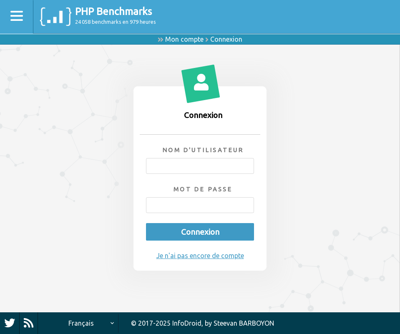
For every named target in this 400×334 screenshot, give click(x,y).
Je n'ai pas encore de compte (200, 255)
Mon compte (184, 39)
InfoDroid (186, 323)
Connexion (226, 39)
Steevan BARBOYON (244, 323)
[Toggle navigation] (16, 17)
